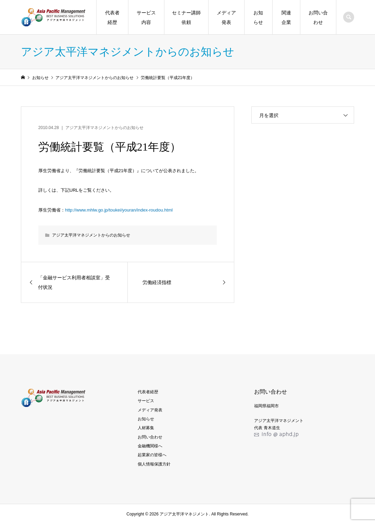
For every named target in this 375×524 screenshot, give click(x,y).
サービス (146, 400)
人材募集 (146, 427)
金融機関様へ (150, 446)
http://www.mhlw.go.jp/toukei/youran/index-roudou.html (119, 210)
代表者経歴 (112, 17)
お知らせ (258, 17)
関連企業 (286, 17)
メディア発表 (226, 17)
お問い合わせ (318, 17)
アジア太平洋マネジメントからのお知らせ (104, 127)
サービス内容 (146, 17)
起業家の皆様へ (152, 454)
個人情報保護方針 (154, 464)
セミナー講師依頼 (186, 17)
